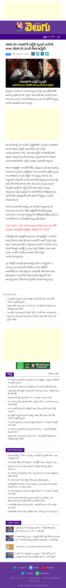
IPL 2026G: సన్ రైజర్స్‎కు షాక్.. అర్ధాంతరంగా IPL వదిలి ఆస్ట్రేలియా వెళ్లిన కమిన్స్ (33, 475)
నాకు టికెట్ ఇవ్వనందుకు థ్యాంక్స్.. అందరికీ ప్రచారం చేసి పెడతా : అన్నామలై (32, 506)
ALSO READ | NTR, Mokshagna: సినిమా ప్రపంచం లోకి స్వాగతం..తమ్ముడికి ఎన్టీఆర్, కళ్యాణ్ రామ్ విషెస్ (31, 228)
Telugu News (35, 581)
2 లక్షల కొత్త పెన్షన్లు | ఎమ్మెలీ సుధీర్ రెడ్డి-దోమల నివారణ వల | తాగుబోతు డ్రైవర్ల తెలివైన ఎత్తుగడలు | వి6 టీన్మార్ (37, 538)
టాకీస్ (8, 54)
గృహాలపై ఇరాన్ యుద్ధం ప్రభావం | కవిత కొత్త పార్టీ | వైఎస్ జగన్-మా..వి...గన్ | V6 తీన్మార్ (35, 529)
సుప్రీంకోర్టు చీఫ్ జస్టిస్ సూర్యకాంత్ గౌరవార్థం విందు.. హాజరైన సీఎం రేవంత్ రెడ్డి (34, 392)
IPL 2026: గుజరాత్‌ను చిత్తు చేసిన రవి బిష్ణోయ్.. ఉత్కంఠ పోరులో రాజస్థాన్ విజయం (33, 382)
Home (12, 578)
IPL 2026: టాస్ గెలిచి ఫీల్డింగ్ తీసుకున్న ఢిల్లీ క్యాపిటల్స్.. (29, 480)
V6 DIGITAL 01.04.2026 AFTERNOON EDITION (33, 547)
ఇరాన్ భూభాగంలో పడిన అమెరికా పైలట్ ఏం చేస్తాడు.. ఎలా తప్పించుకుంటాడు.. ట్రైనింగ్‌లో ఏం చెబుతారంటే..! (31, 499)
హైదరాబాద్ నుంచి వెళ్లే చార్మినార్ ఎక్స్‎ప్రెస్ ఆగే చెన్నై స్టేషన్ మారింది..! (30, 468)
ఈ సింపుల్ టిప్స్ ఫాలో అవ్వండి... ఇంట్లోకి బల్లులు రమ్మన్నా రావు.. (32, 462)
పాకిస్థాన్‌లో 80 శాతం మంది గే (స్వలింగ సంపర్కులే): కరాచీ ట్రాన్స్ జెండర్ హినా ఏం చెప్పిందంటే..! (32, 486)
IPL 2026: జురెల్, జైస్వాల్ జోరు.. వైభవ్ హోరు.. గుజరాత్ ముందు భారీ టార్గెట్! (33, 403)
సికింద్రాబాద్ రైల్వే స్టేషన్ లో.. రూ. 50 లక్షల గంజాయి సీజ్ (30, 398)
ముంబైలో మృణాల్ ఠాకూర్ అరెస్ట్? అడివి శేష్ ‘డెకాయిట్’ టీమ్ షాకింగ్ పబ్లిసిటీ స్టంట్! (31, 300)
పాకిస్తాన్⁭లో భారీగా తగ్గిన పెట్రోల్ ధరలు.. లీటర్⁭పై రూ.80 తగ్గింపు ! (33, 511)
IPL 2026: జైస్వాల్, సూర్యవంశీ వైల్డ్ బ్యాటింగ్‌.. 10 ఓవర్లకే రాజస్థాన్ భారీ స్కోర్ (33, 424)
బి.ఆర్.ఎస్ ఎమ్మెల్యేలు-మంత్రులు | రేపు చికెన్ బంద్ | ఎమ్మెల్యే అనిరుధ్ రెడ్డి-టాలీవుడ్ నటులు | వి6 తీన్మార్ (35, 555)
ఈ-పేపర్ (49, 37)
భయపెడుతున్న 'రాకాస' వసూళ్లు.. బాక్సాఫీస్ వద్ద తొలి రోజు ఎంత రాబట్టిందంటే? (32, 457)
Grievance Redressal (50, 578)
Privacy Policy (34, 578)
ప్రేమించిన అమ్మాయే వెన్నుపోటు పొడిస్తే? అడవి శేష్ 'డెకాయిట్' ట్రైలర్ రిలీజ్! (31, 318)
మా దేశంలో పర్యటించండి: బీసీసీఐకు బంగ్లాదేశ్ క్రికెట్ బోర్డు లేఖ (32, 387)
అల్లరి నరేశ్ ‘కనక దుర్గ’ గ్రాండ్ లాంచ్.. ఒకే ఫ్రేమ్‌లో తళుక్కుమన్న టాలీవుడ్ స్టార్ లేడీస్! (31, 307)
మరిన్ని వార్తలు (53, 374)
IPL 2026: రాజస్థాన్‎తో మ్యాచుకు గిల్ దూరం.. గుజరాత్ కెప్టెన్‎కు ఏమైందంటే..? (32, 431)
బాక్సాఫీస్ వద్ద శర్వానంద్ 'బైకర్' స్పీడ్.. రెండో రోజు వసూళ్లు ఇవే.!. (32, 313)
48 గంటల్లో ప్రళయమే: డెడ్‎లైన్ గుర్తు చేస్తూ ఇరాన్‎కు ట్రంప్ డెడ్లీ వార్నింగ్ (32, 410)
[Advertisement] (33, 10)
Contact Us (22, 578)
